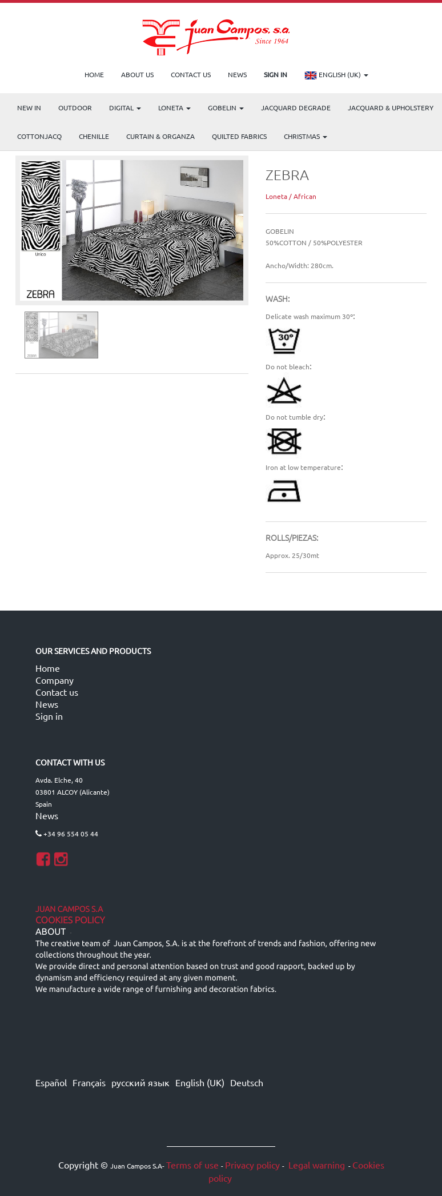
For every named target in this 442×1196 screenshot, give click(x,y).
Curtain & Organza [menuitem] (160, 136)
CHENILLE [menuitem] (94, 136)
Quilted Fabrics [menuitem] (239, 136)
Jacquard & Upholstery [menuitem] (390, 107)
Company (54, 679)
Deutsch (246, 1082)
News (46, 703)
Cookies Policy (70, 920)
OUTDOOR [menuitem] (75, 107)
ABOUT (50, 932)
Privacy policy (252, 1164)
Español (51, 1082)
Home (47, 667)
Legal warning (315, 1164)
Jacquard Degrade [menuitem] (296, 107)
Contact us (56, 691)
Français (89, 1082)
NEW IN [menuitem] (29, 107)
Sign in (49, 715)
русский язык (140, 1082)
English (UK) (336, 75)
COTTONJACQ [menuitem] (39, 136)
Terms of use (192, 1164)
